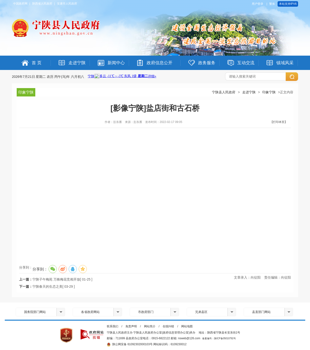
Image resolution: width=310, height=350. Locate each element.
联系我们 (112, 326)
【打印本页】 (278, 122)
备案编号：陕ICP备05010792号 (219, 338)
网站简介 (149, 326)
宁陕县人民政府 (223, 92)
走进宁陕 (249, 92)
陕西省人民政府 (42, 3)
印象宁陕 (269, 92)
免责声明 (131, 326)
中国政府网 (20, 3)
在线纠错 (168, 326)
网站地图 (187, 326)
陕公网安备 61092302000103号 (130, 344)
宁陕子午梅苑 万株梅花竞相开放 (56, 279)
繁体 (272, 3)
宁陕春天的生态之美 (47, 286)
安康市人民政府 (67, 3)
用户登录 (257, 3)
